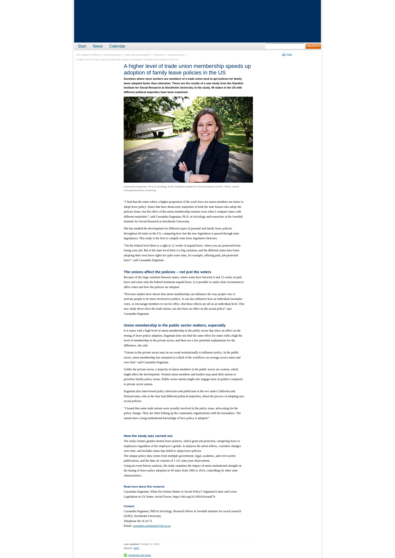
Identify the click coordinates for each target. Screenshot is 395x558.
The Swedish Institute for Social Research (98, 54)
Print (289, 54)
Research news (176, 54)
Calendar (117, 46)
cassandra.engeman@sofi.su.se (152, 526)
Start (82, 46)
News (98, 46)
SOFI (136, 548)
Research (158, 54)
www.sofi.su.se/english (137, 54)
